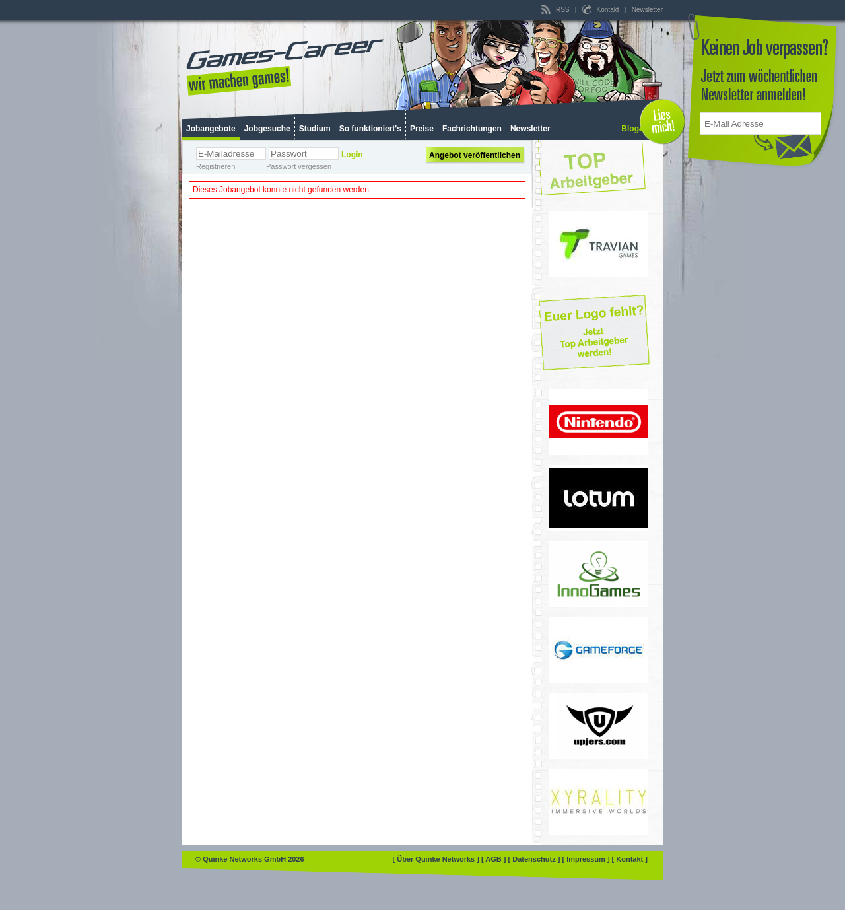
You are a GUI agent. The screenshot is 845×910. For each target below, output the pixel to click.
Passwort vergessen (298, 166)
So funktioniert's (370, 128)
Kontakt (601, 9)
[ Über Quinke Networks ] (437, 859)
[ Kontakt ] (630, 859)
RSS (556, 9)
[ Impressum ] (586, 859)
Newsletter (647, 9)
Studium (315, 128)
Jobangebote (211, 128)
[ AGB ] (494, 859)
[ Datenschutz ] (535, 859)
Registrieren (215, 166)
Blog (630, 128)
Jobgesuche (267, 128)
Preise (422, 128)
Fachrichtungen (472, 128)
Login (352, 154)
